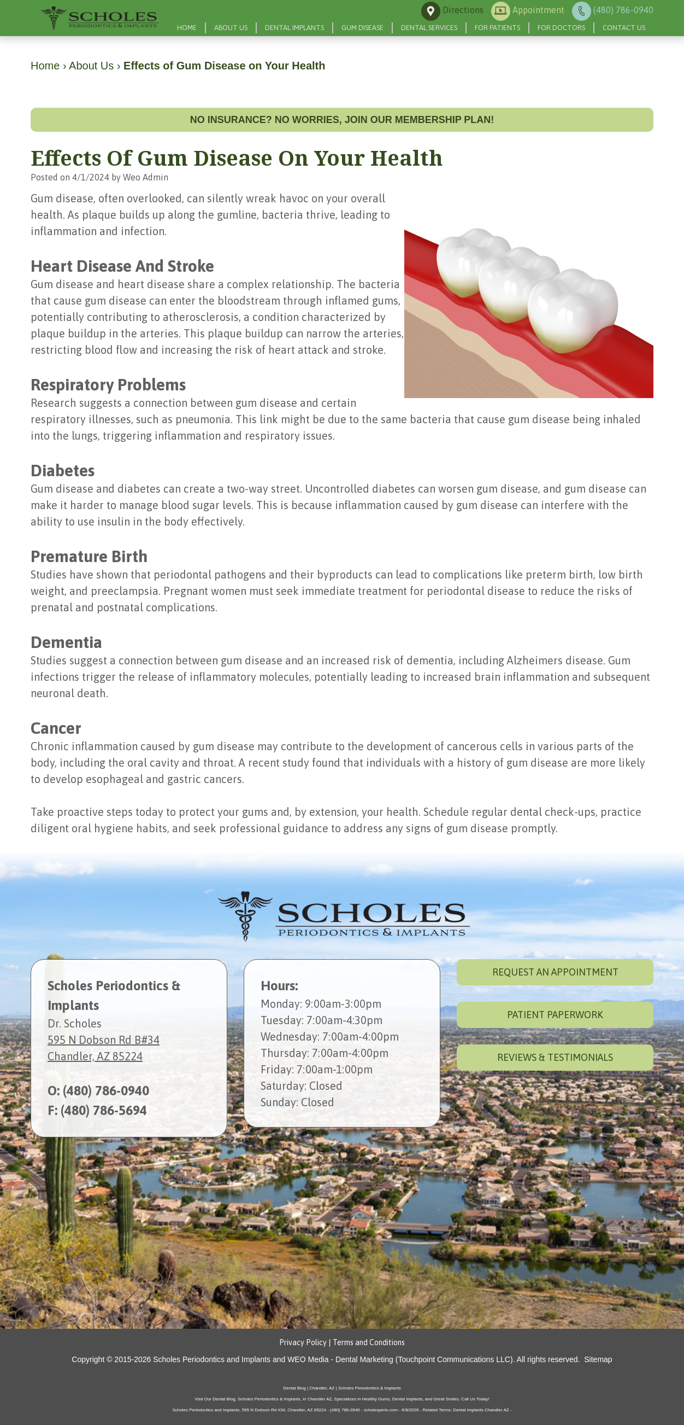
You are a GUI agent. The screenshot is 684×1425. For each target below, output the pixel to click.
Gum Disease (362, 28)
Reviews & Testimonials (555, 1057)
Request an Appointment (555, 972)
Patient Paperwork (555, 1014)
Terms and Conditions (369, 1342)
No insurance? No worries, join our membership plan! (342, 119)
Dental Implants (294, 28)
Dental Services (429, 28)
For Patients (497, 28)
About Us (230, 28)
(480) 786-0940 (106, 1090)
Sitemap (598, 1359)
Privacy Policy (303, 1342)
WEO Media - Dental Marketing (340, 1359)
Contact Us (624, 28)
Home (187, 28)
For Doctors (561, 28)
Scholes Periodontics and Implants (211, 1359)
